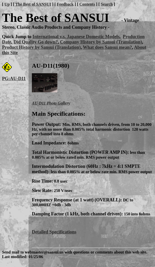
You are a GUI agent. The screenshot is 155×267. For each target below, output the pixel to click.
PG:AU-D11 (14, 78)
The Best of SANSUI (33, 4)
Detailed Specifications (54, 231)
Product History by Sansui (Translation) (41, 47)
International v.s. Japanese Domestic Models (76, 36)
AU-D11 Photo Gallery (51, 103)
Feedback (65, 4)
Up (6, 4)
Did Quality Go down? (36, 41)
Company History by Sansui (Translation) (101, 41)
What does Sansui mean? (107, 47)
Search (107, 4)
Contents (87, 4)
